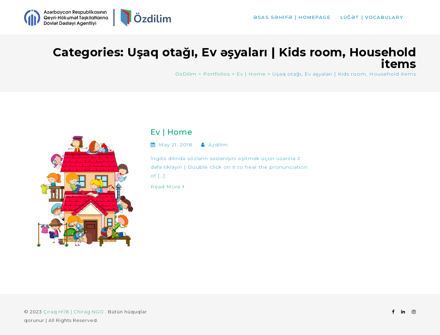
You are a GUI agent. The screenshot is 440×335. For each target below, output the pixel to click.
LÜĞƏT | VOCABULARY (371, 17)
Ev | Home (171, 132)
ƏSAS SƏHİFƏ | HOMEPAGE (291, 17)
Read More (168, 186)
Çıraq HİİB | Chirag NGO (74, 311)
